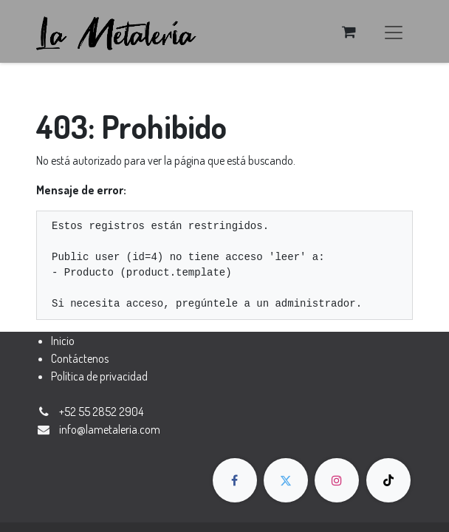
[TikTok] (388, 480)
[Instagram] (337, 480)
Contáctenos (80, 358)
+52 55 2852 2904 (101, 411)
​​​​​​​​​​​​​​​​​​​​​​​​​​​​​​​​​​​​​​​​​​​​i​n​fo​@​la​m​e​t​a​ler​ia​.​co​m (109, 429)
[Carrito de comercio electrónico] (348, 31)
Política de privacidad (99, 376)
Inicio (63, 340)
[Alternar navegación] (393, 31)
